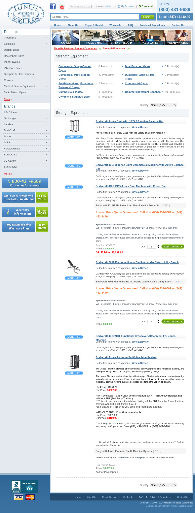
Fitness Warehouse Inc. (26, 13)
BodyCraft (10, 130)
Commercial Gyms (136, 83)
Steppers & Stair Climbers (19, 74)
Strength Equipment (114, 48)
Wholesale (115, 25)
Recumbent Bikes (14, 55)
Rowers (8, 80)
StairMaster (10, 166)
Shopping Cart (82, 6)
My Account (127, 6)
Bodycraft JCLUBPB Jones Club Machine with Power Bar (74, 187)
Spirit (7, 142)
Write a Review (140, 127)
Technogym (10, 118)
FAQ (130, 25)
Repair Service (109, 497)
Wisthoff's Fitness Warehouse (178, 502)
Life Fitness (10, 112)
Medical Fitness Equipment (19, 86)
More (7, 99)
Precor (8, 136)
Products (11, 32)
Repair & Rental (94, 25)
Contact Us (178, 25)
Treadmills (10, 37)
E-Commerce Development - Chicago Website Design (169, 506)
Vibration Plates (13, 68)
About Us (72, 25)
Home (57, 25)
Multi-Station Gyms (15, 92)
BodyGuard (10, 154)
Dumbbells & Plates (70, 91)
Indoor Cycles (12, 61)
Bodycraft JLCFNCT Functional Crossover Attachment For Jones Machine (74, 337)
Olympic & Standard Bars (74, 96)
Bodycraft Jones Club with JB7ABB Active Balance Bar (74, 137)
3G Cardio (10, 160)
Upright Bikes (11, 49)
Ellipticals (9, 43)
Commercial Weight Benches (143, 91)
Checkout (147, 6)
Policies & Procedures (152, 25)
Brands (9, 106)
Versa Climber (12, 148)
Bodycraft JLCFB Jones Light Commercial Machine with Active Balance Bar (74, 166)
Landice (8, 124)
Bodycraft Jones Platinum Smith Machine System (74, 373)
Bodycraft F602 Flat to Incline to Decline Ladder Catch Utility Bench (74, 278)
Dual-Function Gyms (137, 66)
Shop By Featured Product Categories (75, 48)
